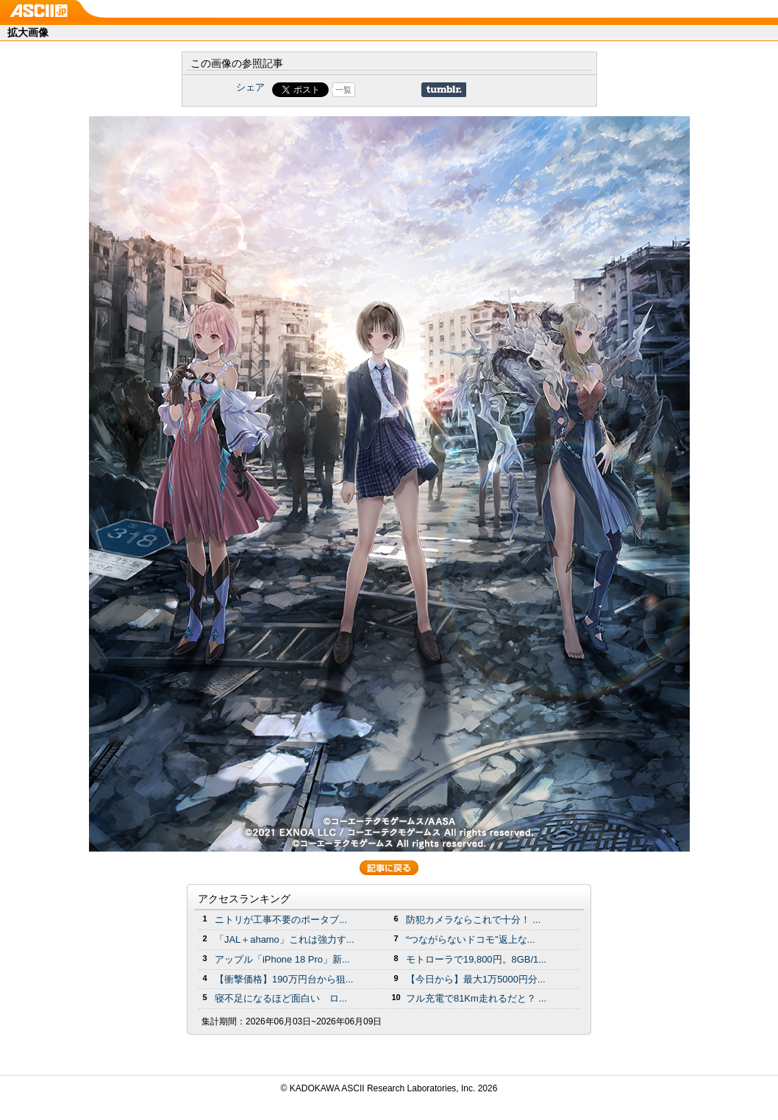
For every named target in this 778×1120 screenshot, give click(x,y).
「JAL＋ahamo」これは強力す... (284, 939)
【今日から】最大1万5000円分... (476, 979)
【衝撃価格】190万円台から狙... (284, 979)
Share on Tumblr (443, 89)
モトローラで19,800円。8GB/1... (476, 959)
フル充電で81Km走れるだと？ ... (476, 998)
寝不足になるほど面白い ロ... (281, 998)
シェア (250, 87)
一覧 (343, 89)
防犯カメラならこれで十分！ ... (473, 919)
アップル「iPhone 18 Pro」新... (282, 959)
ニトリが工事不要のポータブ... (281, 919)
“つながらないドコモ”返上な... (470, 939)
